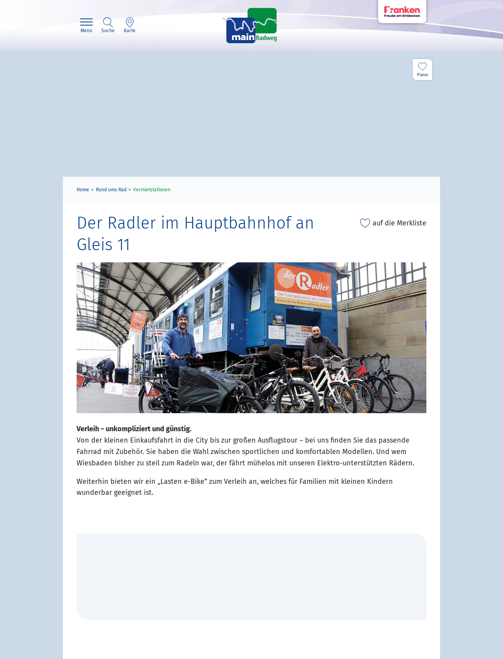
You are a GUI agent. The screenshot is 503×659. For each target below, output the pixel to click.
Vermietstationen (152, 189)
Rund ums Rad (111, 189)
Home (83, 189)
